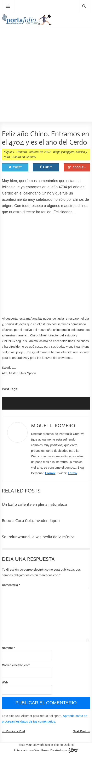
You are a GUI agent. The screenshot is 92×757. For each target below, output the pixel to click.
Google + (77, 167)
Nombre (8, 648)
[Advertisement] (46, 63)
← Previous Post (13, 731)
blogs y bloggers (63, 152)
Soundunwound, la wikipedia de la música (38, 536)
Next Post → (81, 731)
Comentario (11, 585)
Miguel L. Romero (15, 152)
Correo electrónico (16, 665)
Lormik (50, 473)
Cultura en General (23, 157)
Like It (46, 167)
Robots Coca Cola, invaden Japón (31, 520)
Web (5, 682)
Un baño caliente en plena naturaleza (34, 504)
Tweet (15, 167)
